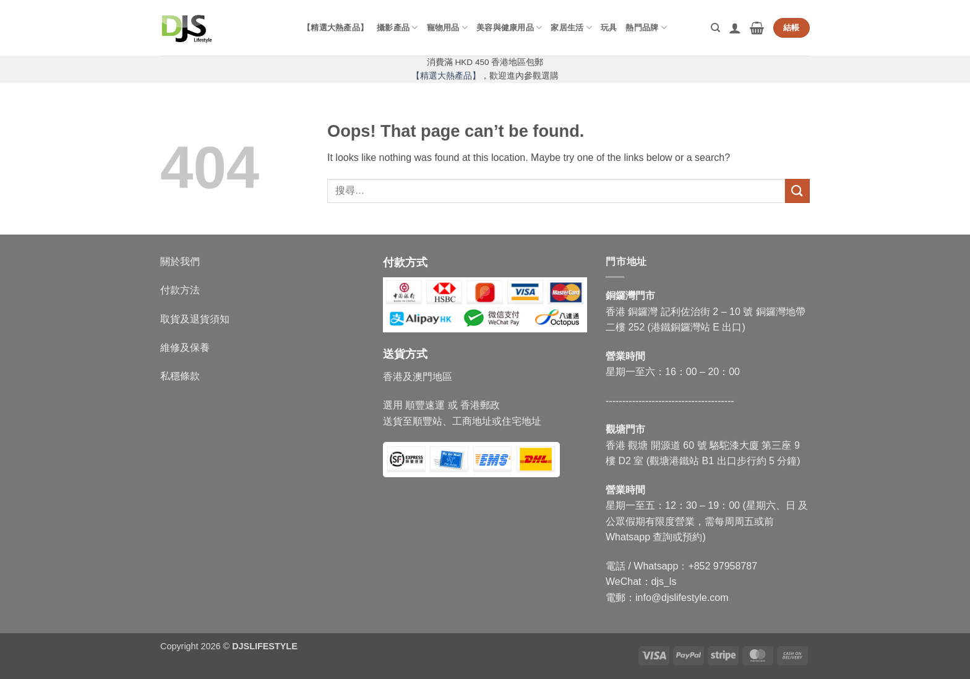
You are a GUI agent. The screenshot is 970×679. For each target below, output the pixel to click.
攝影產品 (397, 27)
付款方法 (180, 290)
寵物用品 (447, 27)
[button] (735, 27)
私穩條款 (180, 376)
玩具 (609, 27)
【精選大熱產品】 (335, 27)
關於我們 (180, 261)
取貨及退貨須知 (195, 319)
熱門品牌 (645, 27)
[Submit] (797, 191)
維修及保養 (185, 347)
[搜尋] (715, 28)
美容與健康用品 (509, 27)
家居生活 (571, 27)
